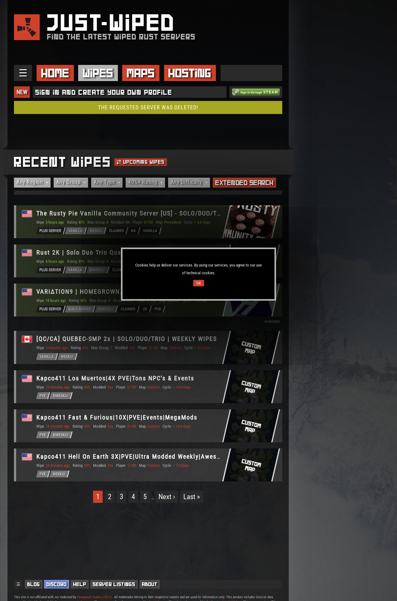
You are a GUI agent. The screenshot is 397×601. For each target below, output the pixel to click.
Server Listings (114, 584)
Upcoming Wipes (140, 161)
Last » (191, 497)
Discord (57, 584)
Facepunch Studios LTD (94, 597)
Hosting (189, 73)
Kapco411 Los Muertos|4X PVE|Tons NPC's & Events (115, 378)
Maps (141, 73)
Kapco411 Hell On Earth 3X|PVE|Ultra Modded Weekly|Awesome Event (142, 456)
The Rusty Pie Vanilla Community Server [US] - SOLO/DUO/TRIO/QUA (139, 213)
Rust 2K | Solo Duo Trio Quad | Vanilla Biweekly (109, 252)
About (150, 584)
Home (55, 73)
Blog (33, 584)
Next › (166, 497)
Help (79, 584)
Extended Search (244, 183)
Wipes (98, 73)
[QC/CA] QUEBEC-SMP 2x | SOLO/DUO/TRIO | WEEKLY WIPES (126, 339)
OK (198, 283)
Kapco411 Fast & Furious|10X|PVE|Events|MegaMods (116, 417)
